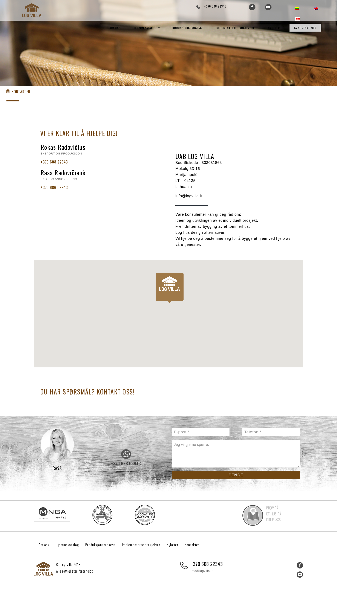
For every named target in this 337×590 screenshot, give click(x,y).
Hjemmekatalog (145, 27)
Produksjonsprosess (186, 27)
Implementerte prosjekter (235, 27)
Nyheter (274, 27)
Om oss (115, 27)
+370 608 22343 (215, 6)
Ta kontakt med (305, 27)
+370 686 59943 (54, 187)
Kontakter (199, 544)
